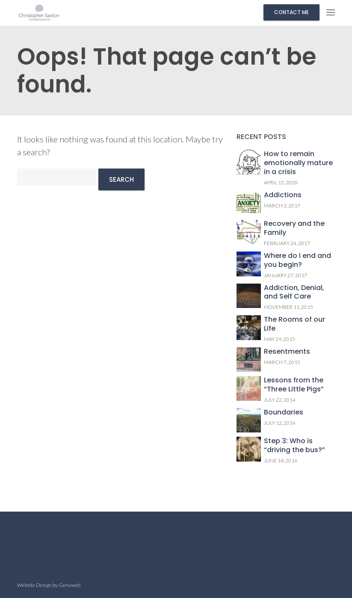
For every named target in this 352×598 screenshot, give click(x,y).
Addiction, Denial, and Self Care (294, 293)
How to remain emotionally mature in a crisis (298, 163)
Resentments (287, 351)
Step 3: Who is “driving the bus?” (294, 446)
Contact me (291, 12)
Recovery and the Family (294, 228)
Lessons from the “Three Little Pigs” (294, 385)
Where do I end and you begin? (297, 260)
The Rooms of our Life (294, 324)
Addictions (283, 195)
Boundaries (283, 412)
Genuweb (69, 585)
